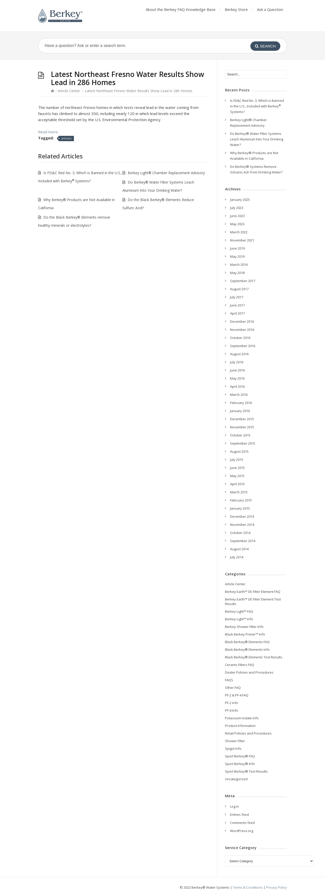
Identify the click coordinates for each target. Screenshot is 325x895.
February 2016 (241, 402)
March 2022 (239, 232)
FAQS (229, 680)
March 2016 (239, 394)
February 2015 (241, 500)
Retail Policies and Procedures (248, 733)
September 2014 (242, 541)
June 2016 (237, 370)
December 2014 (242, 516)
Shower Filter (235, 741)
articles (66, 138)
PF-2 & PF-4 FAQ (236, 695)
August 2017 (239, 289)
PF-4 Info (231, 710)
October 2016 (240, 337)
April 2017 (237, 313)
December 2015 (242, 419)
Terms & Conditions (248, 887)
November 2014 (242, 524)
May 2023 (237, 224)
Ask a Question (270, 9)
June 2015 (237, 467)
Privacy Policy (276, 887)
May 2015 (237, 476)
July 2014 (236, 557)
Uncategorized (236, 779)
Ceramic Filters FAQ (239, 664)
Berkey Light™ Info (239, 619)
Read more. (48, 131)
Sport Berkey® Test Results (246, 771)
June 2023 (237, 216)
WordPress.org (241, 830)
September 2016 (242, 346)
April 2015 (237, 484)
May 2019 (237, 256)
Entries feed (239, 814)
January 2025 (240, 199)
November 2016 (242, 329)
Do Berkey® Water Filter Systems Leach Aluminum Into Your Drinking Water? (256, 139)
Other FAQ (233, 687)
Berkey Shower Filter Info (244, 626)
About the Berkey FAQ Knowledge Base (181, 9)
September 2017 (242, 281)
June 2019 (237, 248)
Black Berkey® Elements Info (247, 649)
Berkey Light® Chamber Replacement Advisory (166, 172)
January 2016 (240, 411)
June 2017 (237, 305)
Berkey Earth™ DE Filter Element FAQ (252, 591)
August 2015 (239, 451)
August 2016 (239, 354)
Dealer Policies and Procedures (249, 672)
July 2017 (236, 297)
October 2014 (240, 532)
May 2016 (237, 378)
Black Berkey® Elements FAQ (247, 642)
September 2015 (242, 443)
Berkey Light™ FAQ (239, 611)
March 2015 (239, 492)
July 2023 (236, 207)
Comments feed (242, 822)
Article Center (69, 90)
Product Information (240, 725)
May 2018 (237, 272)
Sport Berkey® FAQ (240, 756)
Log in (234, 806)
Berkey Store (236, 9)
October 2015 (240, 435)
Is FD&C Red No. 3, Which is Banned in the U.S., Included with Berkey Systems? (257, 106)
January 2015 (240, 508)
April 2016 (237, 386)
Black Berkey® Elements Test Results (253, 657)
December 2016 (242, 321)
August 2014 (239, 549)
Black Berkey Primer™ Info (245, 634)
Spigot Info (233, 748)
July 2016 (236, 362)
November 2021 (242, 240)
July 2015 (236, 459)
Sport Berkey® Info (240, 763)
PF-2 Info (231, 703)
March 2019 (239, 264)
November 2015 (242, 427)
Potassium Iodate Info (242, 718)
